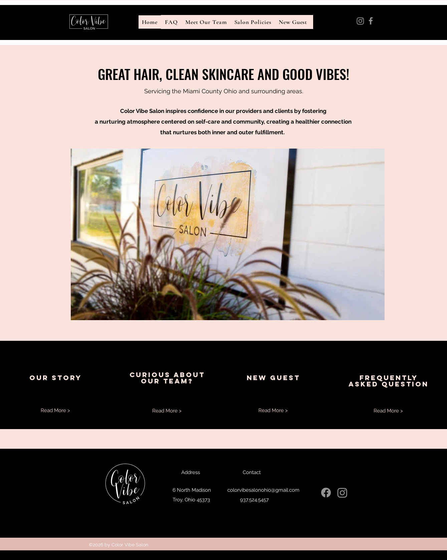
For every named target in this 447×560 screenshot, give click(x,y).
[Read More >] (55, 410)
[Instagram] (360, 21)
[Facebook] (371, 21)
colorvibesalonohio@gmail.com (378, 36)
